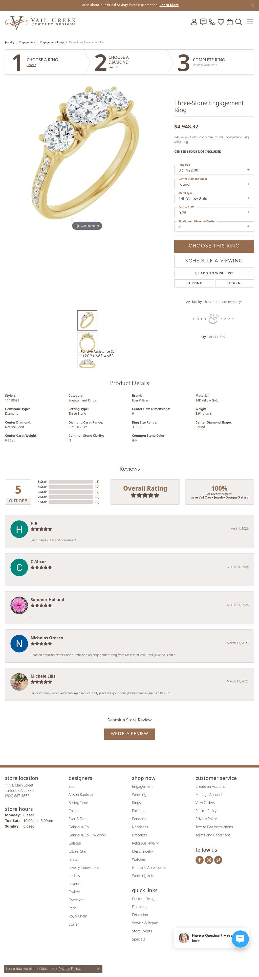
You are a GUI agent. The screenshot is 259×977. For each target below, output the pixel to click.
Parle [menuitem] (73, 908)
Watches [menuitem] (139, 859)
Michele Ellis (43, 676)
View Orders (205, 802)
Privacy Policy (206, 818)
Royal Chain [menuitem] (78, 916)
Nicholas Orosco (47, 638)
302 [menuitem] (72, 786)
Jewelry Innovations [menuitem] (84, 867)
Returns (235, 283)
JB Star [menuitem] (74, 859)
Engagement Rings (52, 42)
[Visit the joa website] (112, 963)
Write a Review (129, 734)
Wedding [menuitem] (139, 794)
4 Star (42, 487)
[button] (194, 22)
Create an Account (210, 786)
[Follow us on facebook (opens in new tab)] (200, 860)
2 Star (42, 497)
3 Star (42, 492)
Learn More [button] (169, 5)
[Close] (253, 5)
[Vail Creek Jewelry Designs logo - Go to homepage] (40, 22)
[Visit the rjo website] (131, 963)
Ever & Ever (140, 400)
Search (31, 65)
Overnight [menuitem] (77, 899)
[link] (203, 22)
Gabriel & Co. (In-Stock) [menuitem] (87, 835)
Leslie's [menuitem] (74, 875)
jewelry (9, 42)
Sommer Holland (47, 599)
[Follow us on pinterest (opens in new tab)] (218, 860)
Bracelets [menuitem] (139, 835)
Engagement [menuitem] (142, 786)
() (97, 482)
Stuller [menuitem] (74, 924)
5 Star (42, 482)
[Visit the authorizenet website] (150, 963)
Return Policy (206, 810)
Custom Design (144, 898)
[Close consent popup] (98, 968)
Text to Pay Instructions (214, 827)
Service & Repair (145, 923)
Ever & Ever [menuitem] (78, 818)
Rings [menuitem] (136, 802)
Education (140, 914)
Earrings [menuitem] (138, 810)
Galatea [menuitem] (75, 843)
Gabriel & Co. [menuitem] (79, 827)
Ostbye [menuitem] (74, 891)
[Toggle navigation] (250, 21)
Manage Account (209, 794)
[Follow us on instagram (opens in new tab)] (209, 860)
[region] (87, 156)
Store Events (142, 931)
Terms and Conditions (213, 835)
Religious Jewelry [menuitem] (145, 843)
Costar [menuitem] (74, 810)
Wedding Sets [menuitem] (143, 875)
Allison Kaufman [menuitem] (81, 794)
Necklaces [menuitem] (140, 827)
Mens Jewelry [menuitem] (142, 851)
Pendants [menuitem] (139, 818)
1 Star (42, 502)
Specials (138, 939)
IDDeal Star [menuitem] (78, 851)
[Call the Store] (17, 795)
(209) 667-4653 (98, 356)
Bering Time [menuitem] (78, 802)
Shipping (194, 283)
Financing (139, 906)
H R (34, 523)
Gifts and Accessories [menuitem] (149, 867)
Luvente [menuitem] (75, 883)
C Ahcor (38, 561)
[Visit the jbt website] (171, 963)
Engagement (27, 42)
